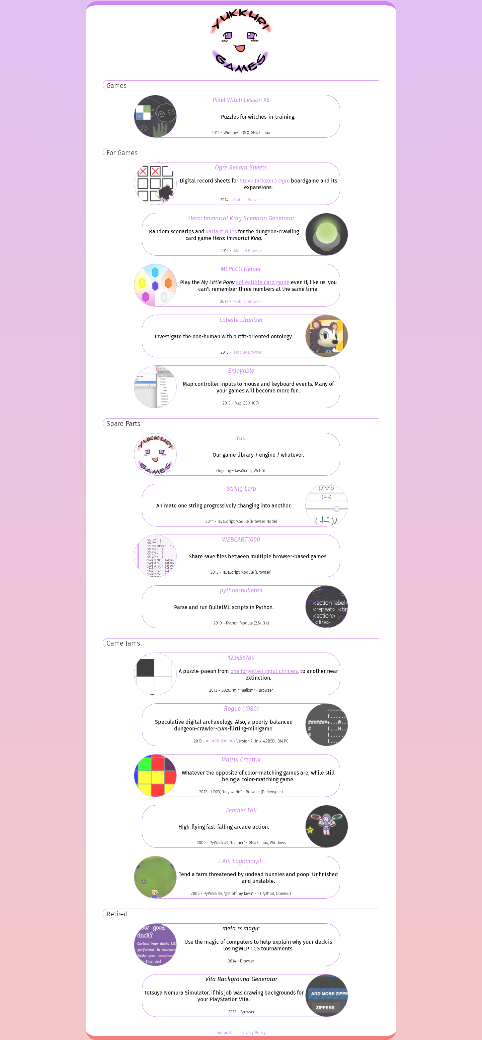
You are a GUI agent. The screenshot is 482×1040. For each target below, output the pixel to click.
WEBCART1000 (241, 539)
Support (224, 1033)
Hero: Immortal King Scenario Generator (241, 218)
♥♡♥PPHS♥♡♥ (219, 741)
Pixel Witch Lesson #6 (241, 100)
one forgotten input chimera (264, 671)
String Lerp (241, 488)
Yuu (241, 438)
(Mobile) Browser (247, 200)
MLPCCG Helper (241, 269)
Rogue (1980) (241, 708)
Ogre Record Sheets (241, 167)
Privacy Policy (253, 1033)
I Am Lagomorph (241, 861)
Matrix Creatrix (241, 759)
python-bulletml (241, 590)
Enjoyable (241, 370)
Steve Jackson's (265, 181)
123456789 (241, 658)
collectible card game (263, 282)
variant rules (221, 231)
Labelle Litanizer (241, 320)
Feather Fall (241, 810)
